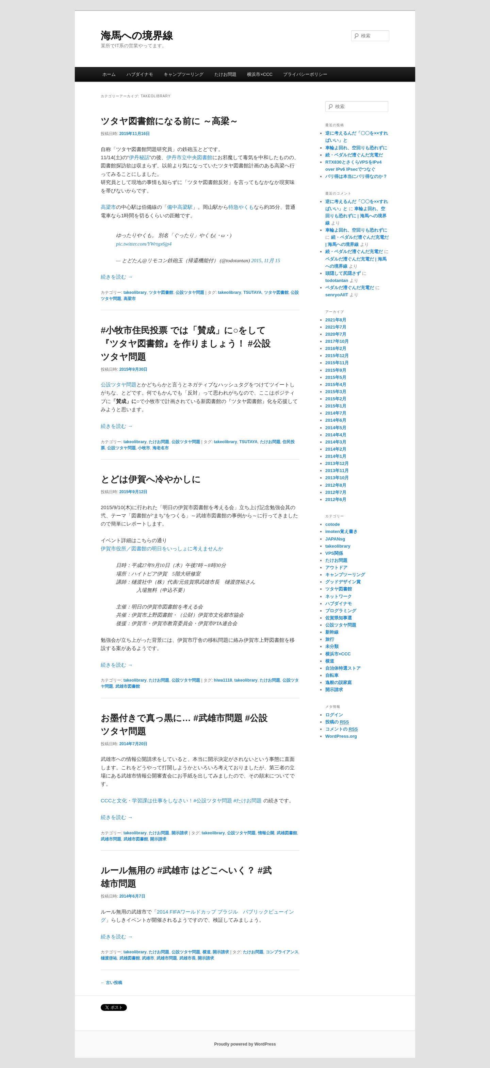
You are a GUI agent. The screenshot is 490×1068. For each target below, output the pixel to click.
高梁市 (108, 207)
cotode (332, 524)
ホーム (109, 74)
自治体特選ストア (343, 668)
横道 (206, 952)
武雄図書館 (287, 833)
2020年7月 (335, 334)
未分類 (332, 646)
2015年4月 (335, 384)
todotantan (336, 280)
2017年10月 (337, 341)
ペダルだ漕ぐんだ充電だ (349, 287)
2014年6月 (335, 420)
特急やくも (241, 207)
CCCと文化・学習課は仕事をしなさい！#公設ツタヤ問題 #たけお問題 (181, 800)
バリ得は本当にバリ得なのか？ (356, 176)
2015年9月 (335, 370)
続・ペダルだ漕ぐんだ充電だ (354, 154)
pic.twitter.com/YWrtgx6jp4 (144, 244)
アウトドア (336, 567)
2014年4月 (335, 434)
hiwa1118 (223, 680)
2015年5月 (335, 377)
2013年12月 (337, 463)
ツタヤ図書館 (161, 292)
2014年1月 (335, 456)
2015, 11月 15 (265, 260)
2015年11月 (337, 362)
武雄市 (148, 958)
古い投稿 (111, 982)
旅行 (329, 639)
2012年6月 (335, 499)
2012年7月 (335, 492)
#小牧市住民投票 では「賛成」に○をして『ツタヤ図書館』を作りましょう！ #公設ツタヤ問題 (186, 343)
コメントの (341, 729)
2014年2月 (335, 449)
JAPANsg (335, 538)
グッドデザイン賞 (343, 581)
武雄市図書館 (127, 686)
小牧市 (144, 448)
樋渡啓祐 (109, 958)
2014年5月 (335, 427)
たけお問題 (225, 74)
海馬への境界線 (137, 35)
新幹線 (332, 632)
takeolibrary (135, 292)
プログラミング (340, 610)
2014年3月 (335, 442)
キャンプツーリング (183, 74)
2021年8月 (335, 319)
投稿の (337, 722)
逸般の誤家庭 (338, 682)
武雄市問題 (111, 839)
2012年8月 (335, 485)
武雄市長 (187, 958)
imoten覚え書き (341, 531)
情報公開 (266, 833)
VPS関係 (334, 553)
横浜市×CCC (260, 74)
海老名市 (160, 448)
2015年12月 (337, 355)
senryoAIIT (336, 294)
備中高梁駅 (180, 207)
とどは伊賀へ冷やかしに (151, 479)
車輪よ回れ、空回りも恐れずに (356, 147)
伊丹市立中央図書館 (189, 157)
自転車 (332, 675)
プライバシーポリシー (305, 74)
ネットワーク (338, 596)
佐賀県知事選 (338, 617)
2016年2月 (335, 348)
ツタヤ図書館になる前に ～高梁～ (169, 121)
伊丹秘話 (139, 157)
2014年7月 (335, 413)
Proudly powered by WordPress (245, 1044)
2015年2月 (335, 398)
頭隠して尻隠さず (343, 273)
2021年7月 (335, 327)
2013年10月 (337, 477)
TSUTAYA (252, 292)
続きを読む (117, 277)
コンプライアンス (282, 952)
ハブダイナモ (140, 74)
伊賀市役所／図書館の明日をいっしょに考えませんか (162, 548)
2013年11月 (337, 470)
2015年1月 (335, 405)
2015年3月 (335, 391)
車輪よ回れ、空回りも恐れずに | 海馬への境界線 (356, 216)
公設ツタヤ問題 (190, 292)
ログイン (334, 714)
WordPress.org (341, 736)
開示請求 (180, 833)
